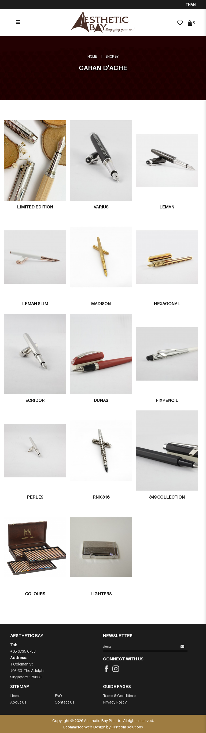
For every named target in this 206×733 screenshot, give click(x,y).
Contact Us (64, 702)
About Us (18, 702)
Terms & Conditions (119, 695)
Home (92, 56)
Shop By (112, 56)
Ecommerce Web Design (84, 727)
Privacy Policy (115, 702)
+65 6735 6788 (23, 651)
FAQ (58, 695)
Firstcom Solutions (127, 727)
